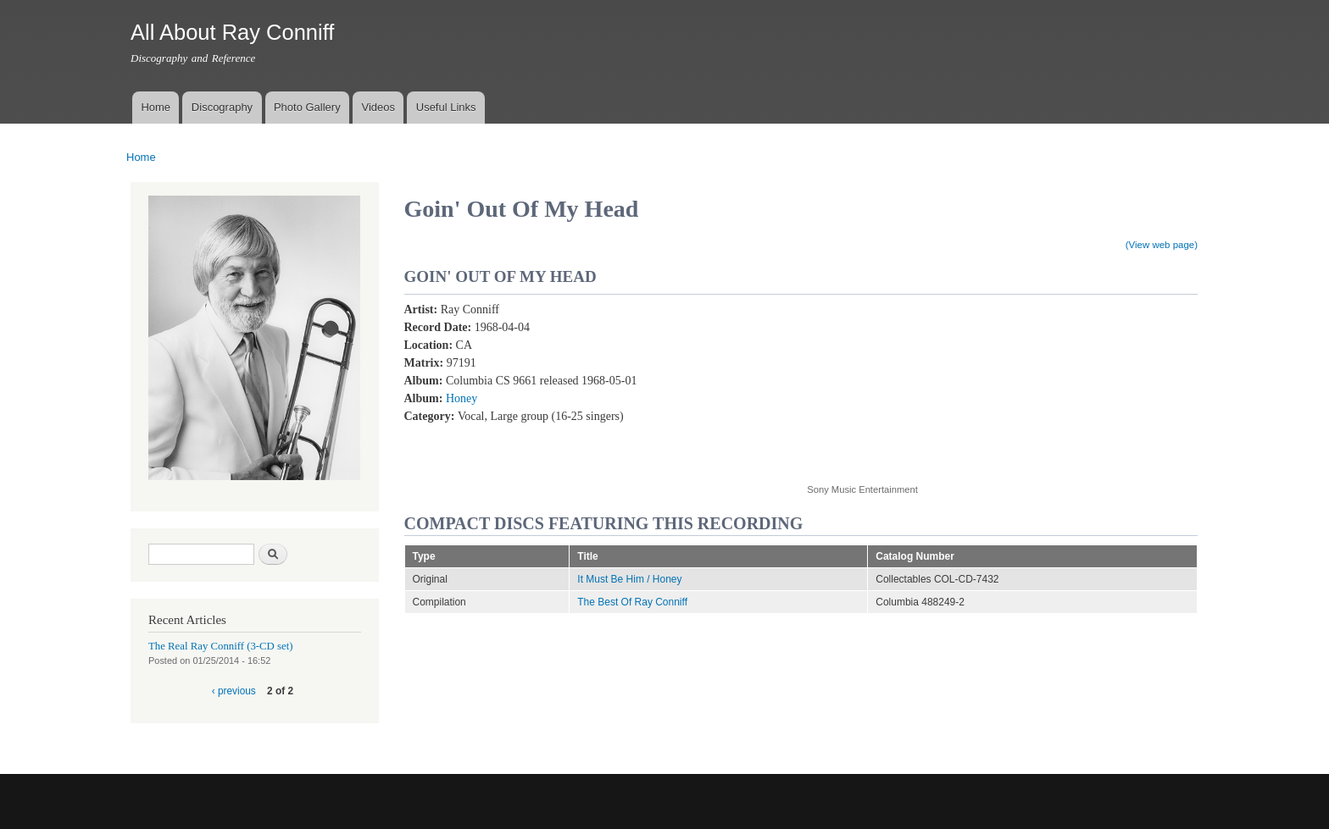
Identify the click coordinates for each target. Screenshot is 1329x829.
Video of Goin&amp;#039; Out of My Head (942, 383)
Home (155, 107)
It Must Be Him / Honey (629, 579)
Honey (461, 398)
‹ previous (234, 691)
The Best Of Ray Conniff (632, 602)
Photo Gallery (307, 107)
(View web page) (1162, 245)
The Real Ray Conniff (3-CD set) (220, 646)
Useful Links (446, 107)
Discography (222, 107)
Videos (378, 107)
